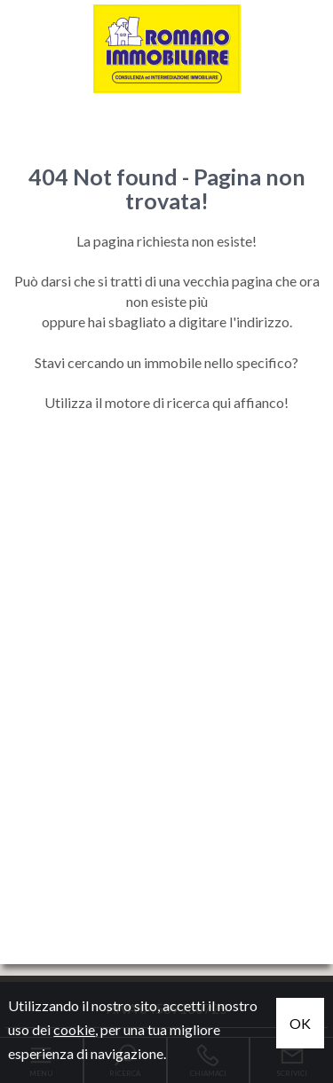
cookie (74, 1029)
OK (300, 1023)
